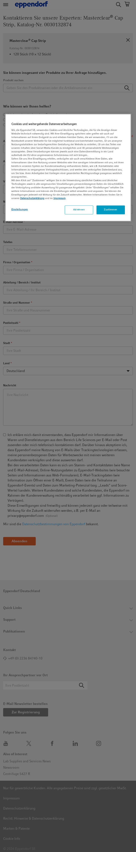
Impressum (59, 198)
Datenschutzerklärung (32, 198)
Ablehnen (79, 209)
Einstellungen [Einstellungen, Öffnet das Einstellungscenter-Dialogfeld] (19, 209)
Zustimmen (110, 209)
